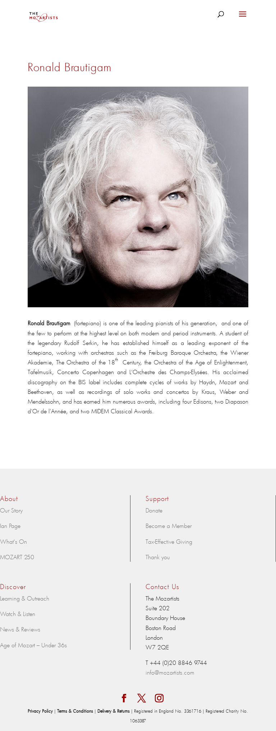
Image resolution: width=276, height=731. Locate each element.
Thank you (158, 557)
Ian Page (10, 525)
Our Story (11, 510)
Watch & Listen (17, 613)
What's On (13, 541)
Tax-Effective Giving (169, 541)
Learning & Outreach (24, 598)
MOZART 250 (17, 557)
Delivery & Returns (114, 711)
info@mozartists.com (170, 672)
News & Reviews (20, 629)
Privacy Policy (41, 711)
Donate (154, 510)
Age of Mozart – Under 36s (33, 645)
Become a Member (169, 525)
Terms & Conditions (76, 711)
